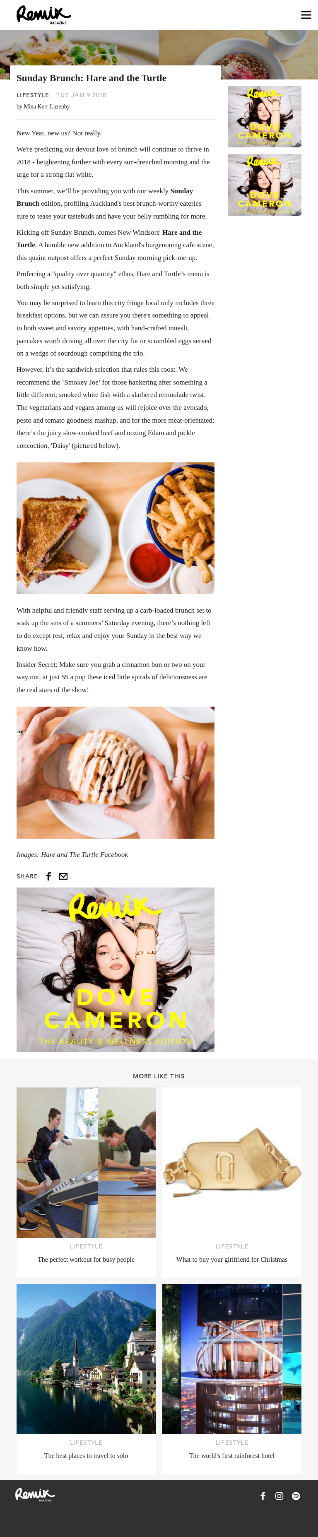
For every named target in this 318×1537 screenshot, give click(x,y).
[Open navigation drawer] (306, 15)
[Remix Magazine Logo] (44, 14)
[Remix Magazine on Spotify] (296, 1496)
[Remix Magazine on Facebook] (263, 1496)
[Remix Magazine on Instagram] (279, 1496)
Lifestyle (33, 95)
